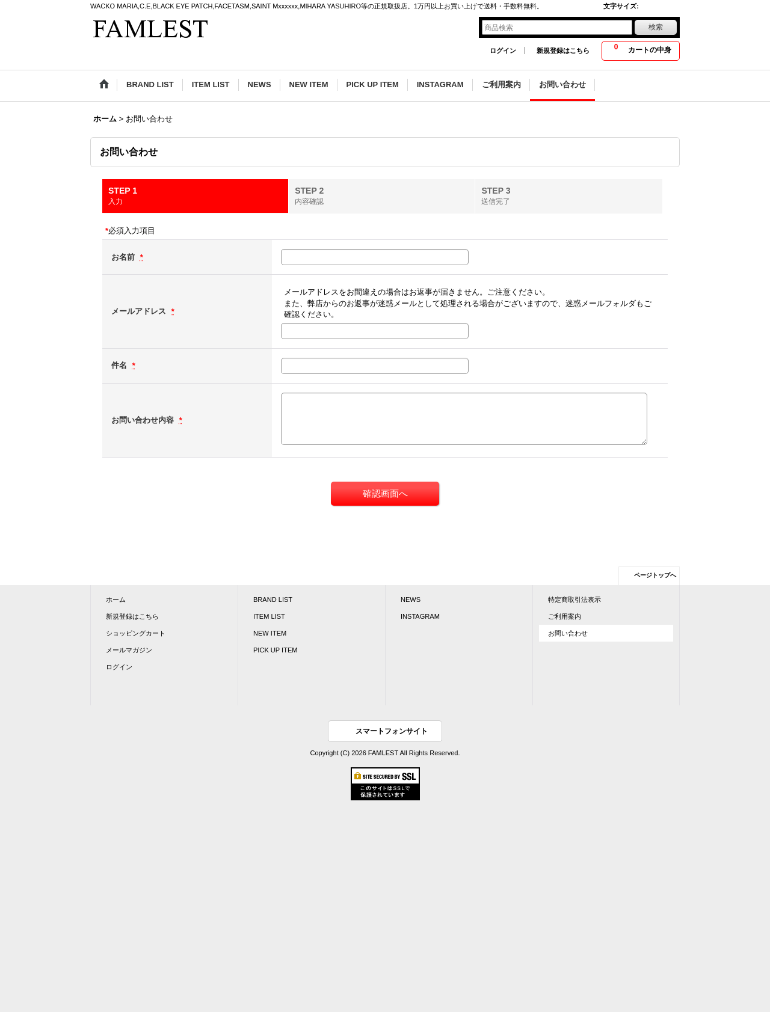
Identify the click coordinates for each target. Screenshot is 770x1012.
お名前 (124, 257)
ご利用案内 (564, 616)
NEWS (410, 599)
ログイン (503, 50)
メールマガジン (129, 650)
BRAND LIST (272, 599)
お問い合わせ (568, 633)
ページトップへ (655, 575)
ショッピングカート (135, 633)
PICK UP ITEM (275, 650)
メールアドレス (139, 311)
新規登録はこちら (563, 50)
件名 (120, 365)
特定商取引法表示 (574, 599)
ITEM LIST (269, 616)
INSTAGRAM (420, 616)
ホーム (116, 599)
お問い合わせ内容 (143, 420)
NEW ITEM (269, 633)
